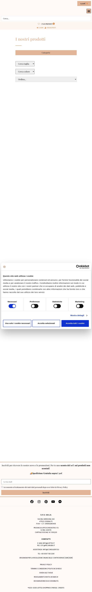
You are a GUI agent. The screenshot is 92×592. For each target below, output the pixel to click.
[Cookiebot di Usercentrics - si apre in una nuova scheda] (78, 267)
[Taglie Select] (25, 63)
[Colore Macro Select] (25, 71)
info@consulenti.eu (51, 549)
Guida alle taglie (46, 573)
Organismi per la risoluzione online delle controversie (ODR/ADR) (46, 558)
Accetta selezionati (46, 323)
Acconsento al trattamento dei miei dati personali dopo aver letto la (35, 487)
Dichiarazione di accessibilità (46, 581)
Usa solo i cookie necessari (17, 323)
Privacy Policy (62, 487)
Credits (61, 588)
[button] (89, 11)
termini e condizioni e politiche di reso (46, 569)
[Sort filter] (46, 79)
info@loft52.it (49, 543)
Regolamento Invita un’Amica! (46, 577)
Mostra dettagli (77, 315)
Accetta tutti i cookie (75, 323)
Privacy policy (46, 564)
